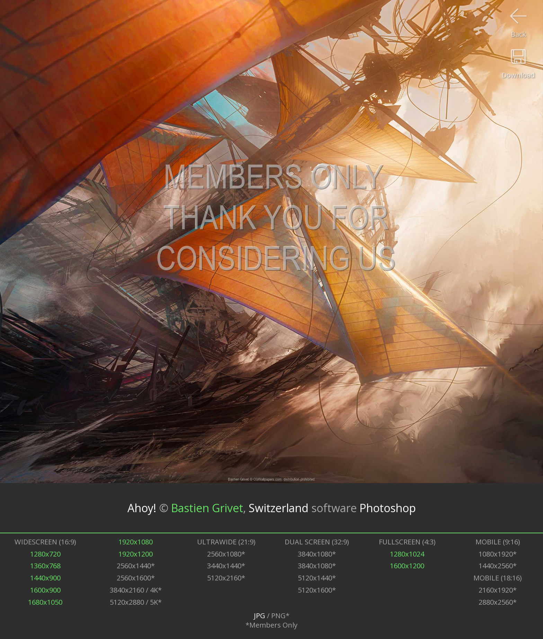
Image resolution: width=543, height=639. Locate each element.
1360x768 (45, 565)
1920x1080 (135, 541)
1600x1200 (407, 565)
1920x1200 (135, 554)
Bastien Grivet (207, 507)
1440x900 (45, 578)
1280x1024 (407, 554)
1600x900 (45, 590)
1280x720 (45, 554)
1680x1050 (45, 602)
